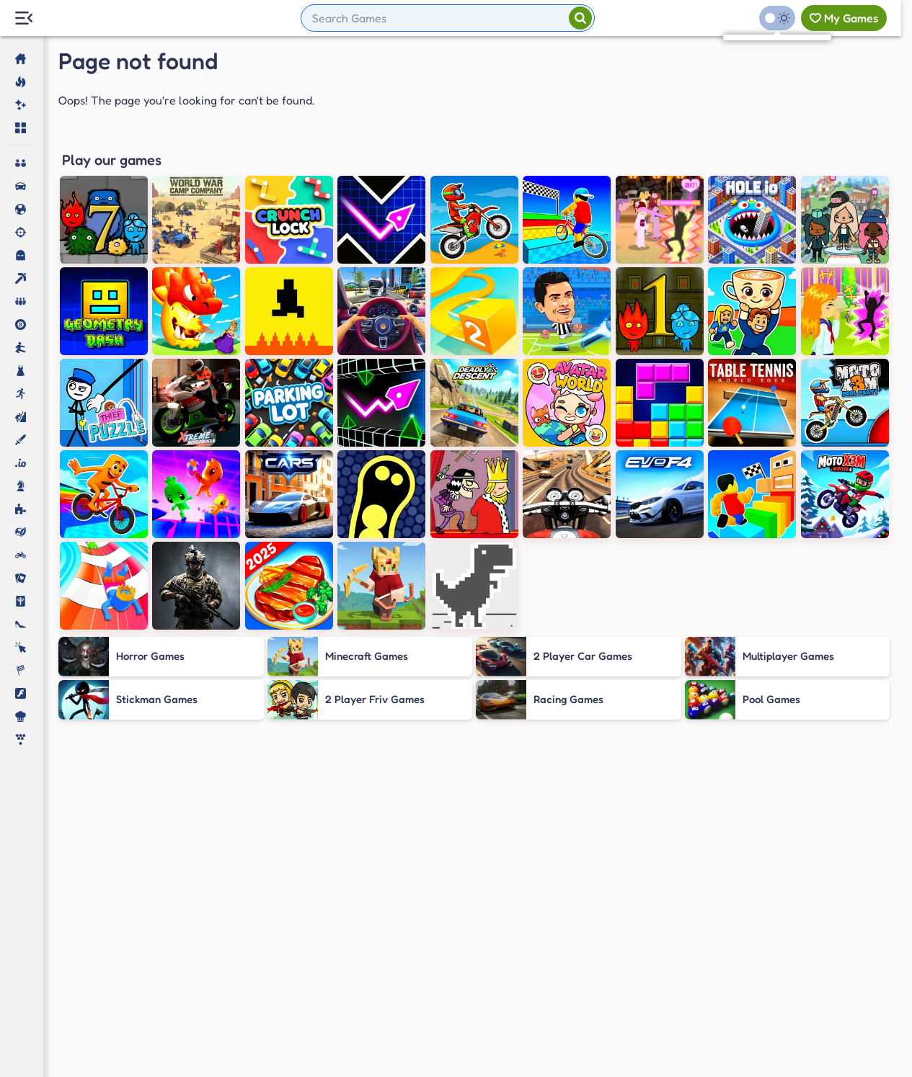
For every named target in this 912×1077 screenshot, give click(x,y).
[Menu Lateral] (23, 18)
